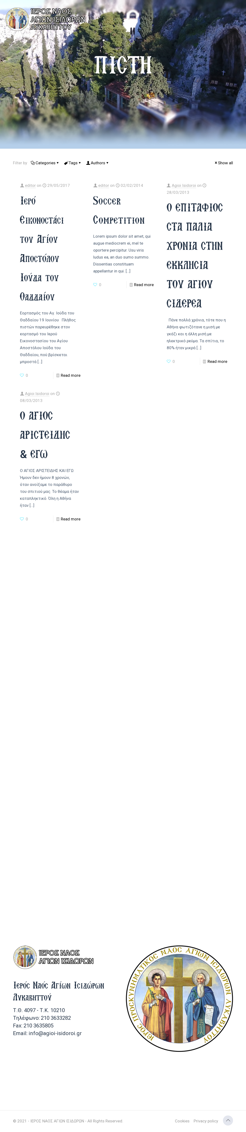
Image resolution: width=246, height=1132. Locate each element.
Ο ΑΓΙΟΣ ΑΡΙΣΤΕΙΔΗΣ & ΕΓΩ (45, 434)
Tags (73, 162)
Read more (70, 375)
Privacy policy (206, 1121)
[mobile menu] (238, 14)
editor (30, 185)
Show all (223, 162)
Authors (97, 162)
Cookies (182, 1121)
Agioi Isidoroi (184, 185)
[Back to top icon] (228, 1120)
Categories (45, 162)
